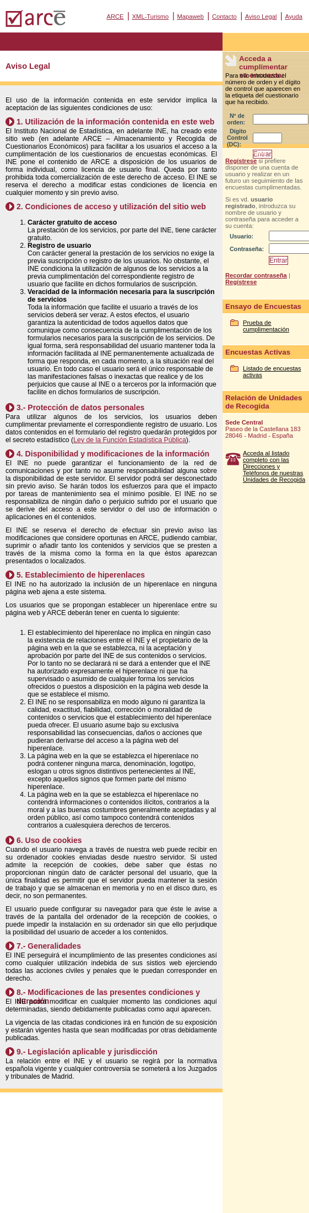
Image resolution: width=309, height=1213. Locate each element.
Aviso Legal (261, 16)
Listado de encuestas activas (272, 371)
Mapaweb (190, 16)
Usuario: (241, 236)
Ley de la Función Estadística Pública (129, 440)
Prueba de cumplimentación (266, 326)
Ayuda (293, 16)
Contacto (224, 16)
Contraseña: (247, 249)
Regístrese (241, 160)
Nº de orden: (236, 119)
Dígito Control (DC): (237, 138)
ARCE (114, 16)
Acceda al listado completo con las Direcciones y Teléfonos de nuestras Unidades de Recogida (274, 466)
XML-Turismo (150, 16)
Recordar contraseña (256, 275)
